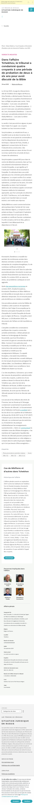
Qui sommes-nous (8, 762)
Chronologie (9, 557)
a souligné (23, 410)
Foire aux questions (8, 774)
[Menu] (31, 10)
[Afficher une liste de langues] (29, 2)
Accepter (16, 801)
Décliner (27, 801)
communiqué (25, 428)
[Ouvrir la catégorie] (23, 711)
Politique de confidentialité (11, 765)
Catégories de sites (9, 711)
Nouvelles (6, 25)
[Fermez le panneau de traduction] (33, 2)
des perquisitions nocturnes (15, 286)
